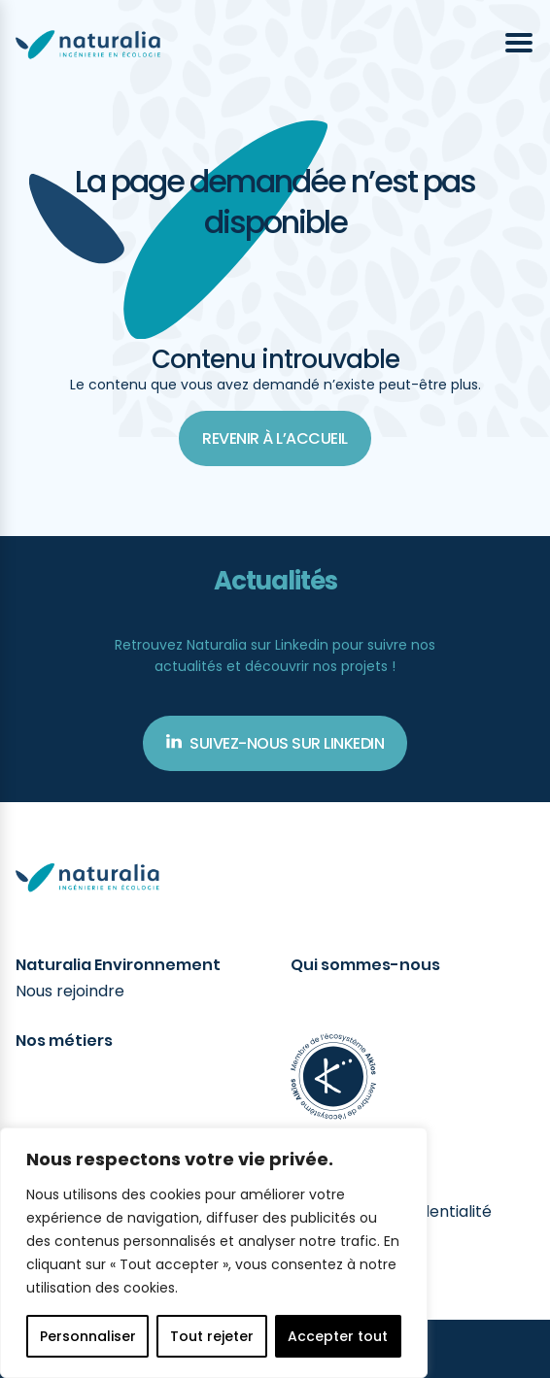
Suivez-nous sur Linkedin (275, 743)
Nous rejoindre (70, 991)
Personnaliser (88, 1336)
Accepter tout (338, 1336)
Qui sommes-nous (365, 965)
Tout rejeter (212, 1336)
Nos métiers (64, 1041)
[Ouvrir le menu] (518, 42)
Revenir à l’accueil (275, 438)
